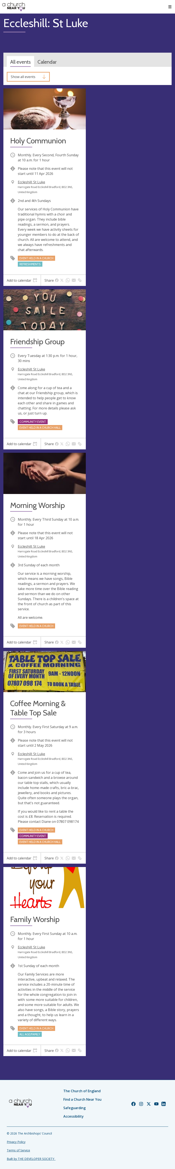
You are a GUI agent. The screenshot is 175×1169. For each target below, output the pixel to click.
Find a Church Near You (82, 1099)
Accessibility (73, 1116)
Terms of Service (18, 1150)
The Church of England (82, 1091)
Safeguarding (74, 1108)
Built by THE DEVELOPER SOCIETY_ (31, 1159)
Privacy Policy (16, 1142)
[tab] (21, 280)
